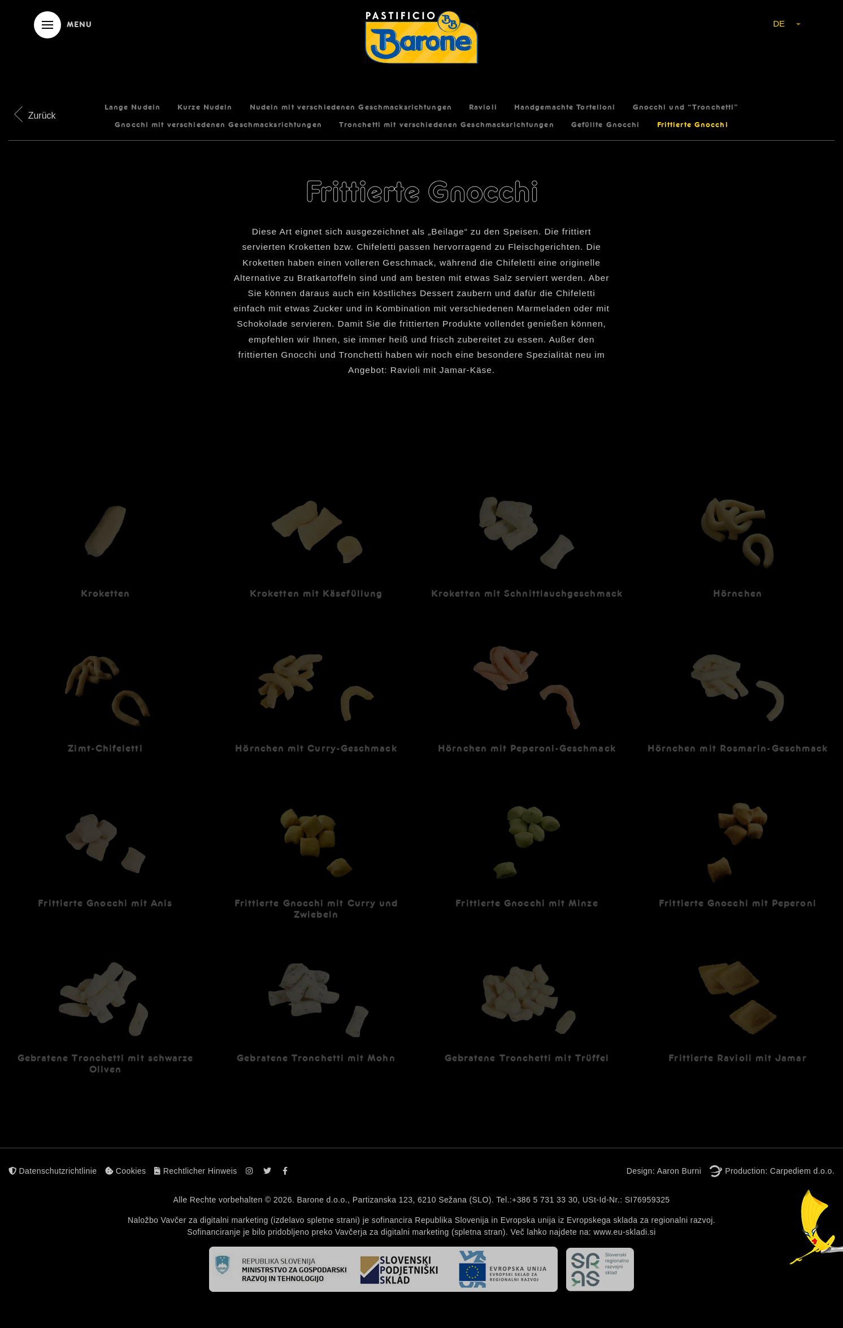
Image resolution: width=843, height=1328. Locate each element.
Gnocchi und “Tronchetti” (686, 107)
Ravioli (483, 107)
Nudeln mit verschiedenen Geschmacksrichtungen (351, 107)
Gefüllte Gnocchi (605, 124)
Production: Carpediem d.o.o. (780, 1170)
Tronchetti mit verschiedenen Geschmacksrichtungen (446, 124)
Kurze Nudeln (204, 107)
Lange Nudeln (132, 107)
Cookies (125, 1170)
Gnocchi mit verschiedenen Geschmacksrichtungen (218, 124)
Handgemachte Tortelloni (565, 107)
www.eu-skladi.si (624, 1231)
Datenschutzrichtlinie (52, 1170)
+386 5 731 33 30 (544, 1199)
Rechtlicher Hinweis (195, 1170)
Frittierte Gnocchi (692, 124)
